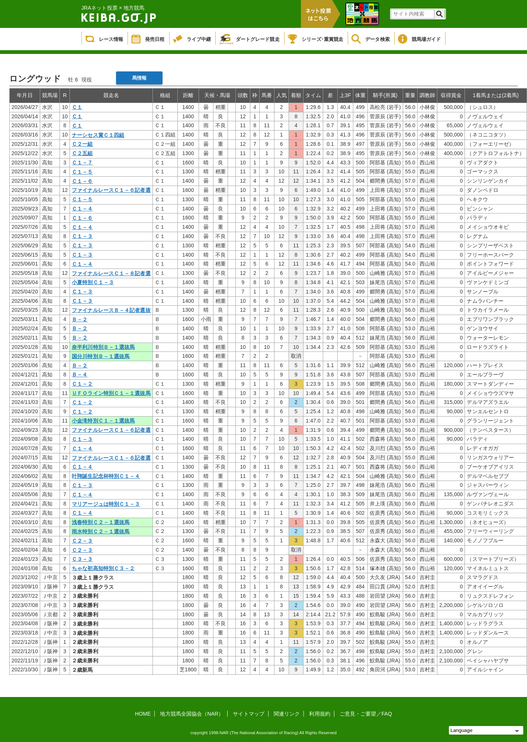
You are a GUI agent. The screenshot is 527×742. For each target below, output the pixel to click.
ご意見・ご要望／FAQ (366, 714)
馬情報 (139, 78)
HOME (143, 714)
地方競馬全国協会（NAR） (192, 714)
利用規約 (319, 714)
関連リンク (287, 714)
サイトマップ (248, 714)
